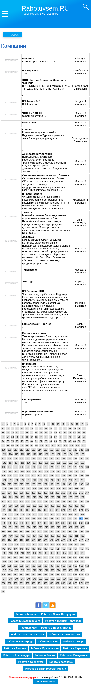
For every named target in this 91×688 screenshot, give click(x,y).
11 (48, 424)
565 (45, 583)
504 (27, 566)
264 (69, 493)
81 (36, 441)
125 (16, 454)
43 (27, 433)
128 (34, 454)
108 (3, 450)
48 (51, 433)
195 (3, 475)
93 (7, 445)
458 (11, 553)
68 (60, 437)
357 (15, 523)
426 (81, 540)
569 (69, 583)
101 (47, 445)
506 (39, 566)
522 (46, 570)
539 (63, 574)
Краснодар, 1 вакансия (80, 201)
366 (69, 523)
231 (45, 484)
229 (33, 484)
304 (46, 506)
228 (27, 484)
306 (58, 506)
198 (21, 475)
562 (27, 583)
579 (40, 587)
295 (81, 501)
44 (31, 433)
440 (76, 544)
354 (86, 518)
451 (57, 549)
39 (7, 433)
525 (64, 570)
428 (4, 544)
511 (69, 566)
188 (46, 471)
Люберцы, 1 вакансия (80, 60)
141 (27, 458)
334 (52, 514)
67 (55, 437)
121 (81, 450)
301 (28, 506)
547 (22, 579)
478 (45, 557)
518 (22, 570)
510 (63, 566)
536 (45, 574)
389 (33, 531)
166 (3, 467)
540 (69, 574)
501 (9, 566)
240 (11, 488)
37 (84, 428)
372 (16, 527)
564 (39, 583)
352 (75, 518)
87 (65, 441)
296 (87, 501)
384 (3, 531)
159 (46, 463)
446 (27, 549)
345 (33, 518)
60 (22, 437)
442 (3, 549)
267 (87, 493)
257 (27, 493)
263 (63, 493)
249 (64, 488)
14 (62, 424)
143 (39, 458)
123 (4, 454)
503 (21, 566)
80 (31, 441)
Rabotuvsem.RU (45, 8)
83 (46, 441)
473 (15, 557)
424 (69, 540)
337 (70, 514)
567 (57, 583)
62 (31, 437)
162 (64, 463)
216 (40, 480)
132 (58, 454)
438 (64, 544)
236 (75, 484)
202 (45, 475)
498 (76, 561)
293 (69, 501)
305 (52, 506)
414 (9, 540)
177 (69, 467)
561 (21, 583)
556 (76, 579)
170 (27, 467)
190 (58, 471)
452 (63, 549)
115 (45, 450)
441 (82, 544)
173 (45, 467)
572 (87, 583)
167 (9, 467)
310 (82, 506)
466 (58, 553)
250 (70, 488)
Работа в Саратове (75, 648)
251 (76, 488)
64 (41, 437)
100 (41, 445)
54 (79, 433)
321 (63, 510)
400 (11, 536)
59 (17, 437)
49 (55, 433)
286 (27, 501)
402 (22, 536)
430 (16, 544)
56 (3, 437)
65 (46, 437)
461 (28, 553)
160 (52, 463)
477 (39, 557)
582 (58, 587)
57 (7, 437)
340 (3, 518)
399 (4, 536)
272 (28, 497)
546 (16, 579)
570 (75, 583)
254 (9, 493)
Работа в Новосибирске (56, 627)
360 (33, 523)
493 (46, 561)
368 (81, 523)
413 (3, 540)
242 (22, 488)
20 (3, 428)
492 (40, 561)
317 (39, 510)
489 (22, 561)
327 (11, 514)
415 (15, 540)
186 (34, 471)
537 (51, 574)
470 (82, 553)
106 (77, 445)
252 (82, 488)
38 (3, 433)
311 (3, 510)
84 (51, 441)
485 (87, 557)
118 (63, 450)
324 (81, 510)
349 (57, 518)
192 (70, 471)
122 (87, 450)
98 (31, 445)
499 (82, 561)
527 (76, 570)
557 (82, 579)
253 (3, 493)
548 (28, 579)
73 (84, 437)
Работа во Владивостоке (64, 634)
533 (27, 574)
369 (87, 523)
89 (74, 441)
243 (28, 488)
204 (57, 475)
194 (82, 471)
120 (75, 450)
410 (70, 536)
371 (11, 527)
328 (16, 514)
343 (21, 518)
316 (33, 510)
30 (51, 428)
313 (15, 510)
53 (74, 433)
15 (67, 424)
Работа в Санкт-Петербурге (58, 614)
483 (75, 557)
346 (39, 518)
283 (9, 501)
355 (3, 523)
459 (16, 553)
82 (41, 441)
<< (3, 424)
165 (82, 463)
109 (9, 450)
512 (75, 566)
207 (75, 475)
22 (12, 428)
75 (7, 441)
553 (58, 579)
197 (15, 475)
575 (16, 587)
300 (22, 506)
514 (87, 566)
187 (40, 471)
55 (84, 433)
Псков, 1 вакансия (80, 325)
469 (76, 553)
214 (28, 480)
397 (81, 531)
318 (45, 510)
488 (16, 561)
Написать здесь (45, 681)
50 (60, 433)
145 (51, 458)
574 (11, 587)
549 (34, 579)
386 (15, 531)
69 (65, 437)
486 (4, 561)
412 (82, 536)
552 (52, 579)
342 (15, 518)
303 (40, 506)
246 (46, 488)
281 (82, 497)
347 (45, 518)
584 (70, 587)
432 (28, 544)
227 (21, 484)
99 (36, 445)
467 (64, 553)
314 (21, 510)
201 (39, 475)
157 (34, 463)
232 (51, 484)
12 (53, 424)
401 (16, 536)
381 (70, 527)
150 (81, 458)
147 (63, 458)
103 (59, 445)
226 (15, 484)
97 (27, 445)
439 (70, 544)
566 (51, 583)
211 (11, 480)
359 (27, 523)
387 (21, 531)
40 (12, 433)
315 (27, 510)
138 (9, 458)
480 (57, 557)
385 (9, 531)
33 (65, 428)
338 (76, 514)
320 (57, 510)
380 (64, 527)
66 (51, 437)
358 (21, 523)
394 (63, 531)
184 (22, 471)
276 (52, 497)
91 (84, 441)
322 (69, 510)
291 (57, 501)
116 (51, 450)
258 (33, 493)
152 (4, 463)
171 (33, 467)
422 (57, 540)
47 (46, 433)
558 (3, 583)
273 (34, 497)
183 (16, 471)
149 (75, 458)
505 (33, 566)
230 (39, 484)
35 (74, 428)
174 (51, 467)
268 (4, 497)
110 (15, 450)
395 (69, 531)
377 (46, 527)
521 (40, 570)
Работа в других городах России (45, 668)
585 (76, 587)
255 (15, 493)
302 (34, 506)
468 (70, 553)
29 (46, 428)
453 (69, 549)
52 (69, 433)
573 (4, 587)
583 (64, 587)
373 (22, 527)
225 (9, 484)
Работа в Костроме (61, 661)
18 (82, 424)
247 (52, 488)
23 (17, 428)
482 (69, 557)
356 (9, 523)
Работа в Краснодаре (16, 655)
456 (87, 549)
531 (15, 574)
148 (69, 458)
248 (58, 488)
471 (3, 557)
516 (11, 570)
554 (64, 579)
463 (40, 553)
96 (22, 445)
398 (87, 531)
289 (45, 501)
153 (11, 463)
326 (4, 514)
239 (4, 488)
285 (21, 501)
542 (81, 574)
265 (75, 493)
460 (22, 553)
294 (75, 501)
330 (28, 514)
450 (51, 549)
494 (52, 561)
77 (17, 441)
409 (64, 536)
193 (76, 471)
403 (28, 536)
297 (4, 506)
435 (46, 544)
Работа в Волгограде (20, 641)
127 (28, 454)
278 (64, 497)
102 (53, 445)
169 (21, 467)
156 (28, 463)
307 (64, 506)
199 (27, 475)
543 (87, 574)
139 (15, 458)
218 (52, 480)
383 (82, 527)
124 (11, 454)
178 (75, 467)
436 (52, 544)
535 (39, 574)
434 (40, 544)
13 (58, 424)
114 (39, 450)
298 (11, 506)
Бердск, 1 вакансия (80, 102)
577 (28, 587)
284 (15, 501)
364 (57, 523)
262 (57, 493)
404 (34, 536)
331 (34, 514)
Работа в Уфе (28, 627)
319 (51, 510)
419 (39, 540)
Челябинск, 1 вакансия (80, 72)
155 (22, 463)
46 (41, 433)
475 (27, 557)
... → (52, 61)
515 (4, 570)
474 (21, 557)
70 (69, 437)
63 (36, 437)
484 (81, 557)
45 (36, 433)
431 (22, 544)
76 (12, 441)
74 (3, 441)
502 (15, 566)
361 (39, 523)
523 (52, 570)
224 (3, 484)
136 (82, 454)
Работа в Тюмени (15, 648)
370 (4, 527)
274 (40, 497)
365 (63, 523)
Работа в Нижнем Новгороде (63, 620)
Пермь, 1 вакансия (80, 283)
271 (22, 497)
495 (58, 561)
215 (34, 480)
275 (46, 497)
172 (39, 467)
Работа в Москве (26, 614)
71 (74, 437)
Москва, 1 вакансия (80, 114)
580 (46, 587)
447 (33, 549)
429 (11, 544)
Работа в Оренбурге (31, 661)
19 (86, 424)
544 (4, 579)
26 (31, 428)
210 (4, 480)
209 (87, 475)
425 (75, 540)
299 (16, 506)
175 (57, 467)
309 (76, 506)
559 (9, 583)
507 (45, 566)
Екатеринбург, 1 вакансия (80, 87)
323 (75, 510)
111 (21, 450)
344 (27, 518)
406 (46, 536)
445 (21, 549)
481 (63, 557)
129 (40, 454)
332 (40, 514)
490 (28, 561)
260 (45, 493)
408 (58, 536)
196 (9, 475)
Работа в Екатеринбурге (25, 620)
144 (45, 458)
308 (70, 506)
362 (45, 523)
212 (16, 480)
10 (43, 424)
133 (64, 454)
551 (46, 579)
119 (69, 450)
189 (52, 471)
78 (22, 441)
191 (64, 471)
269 (11, 497)
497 (70, 561)
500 (3, 566)
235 (69, 484)
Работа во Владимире (74, 655)
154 (16, 463)
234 (63, 484)
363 (51, 523)
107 (83, 445)
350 (63, 518)
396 (75, 531)
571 (81, 583)
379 (58, 527)
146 (57, 458)
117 (57, 450)
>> (3, 592)
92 (3, 445)
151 (87, 458)
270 (16, 497)
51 (65, 433)
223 (82, 480)
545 (11, 579)
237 (81, 484)
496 (64, 561)
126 (22, 454)
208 (81, 475)
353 (81, 518)
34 (69, 428)
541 (75, 574)
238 (87, 484)
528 (82, 570)
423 (63, 540)
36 (79, 428)
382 (76, 527)
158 (40, 463)
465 (52, 553)
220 (64, 480)
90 (79, 441)
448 (39, 549)
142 (33, 458)
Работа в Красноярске (45, 648)
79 (27, 441)
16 (72, 424)
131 (52, 454)
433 (34, 544)
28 (41, 428)
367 (75, 523)
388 (27, 531)
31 (55, 428)
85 (55, 441)
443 (9, 549)
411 (76, 536)
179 (81, 467)
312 (9, 510)
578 (34, 587)
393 (57, 531)
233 (57, 484)
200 (33, 475)
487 (11, 561)
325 (87, 510)
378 (52, 527)
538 (57, 574)
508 (51, 566)
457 (4, 553)
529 (3, 574)
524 (58, 570)
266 (81, 493)
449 (45, 549)
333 (46, 514)
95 (17, 445)
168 (15, 467)
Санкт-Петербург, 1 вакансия (80, 222)
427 (87, 540)
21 (7, 428)
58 (12, 437)
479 (51, 557)
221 (70, 480)
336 (64, 514)
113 (33, 450)
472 (9, 557)
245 (40, 488)
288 (39, 501)
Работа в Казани (48, 641)
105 (71, 445)
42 (22, 433)
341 (9, 518)
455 (81, 549)
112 (27, 450)
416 (21, 540)
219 (58, 480)
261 (51, 493)
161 (58, 463)
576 (22, 587)
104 (65, 445)
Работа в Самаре (73, 641)
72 (79, 437)
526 (70, 570)
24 (22, 428)
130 (46, 454)
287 (33, 501)
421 (51, 540)
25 (27, 428)
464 (46, 553)
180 (87, 467)
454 (75, 549)
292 (63, 501)
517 (16, 570)
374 (28, 527)
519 (28, 570)
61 (27, 437)
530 (9, 574)
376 (40, 527)
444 (15, 549)
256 (21, 493)
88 (69, 441)
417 (27, 540)
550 (40, 579)
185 (28, 471)
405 (40, 536)
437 (58, 544)
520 (34, 570)
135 (76, 454)
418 (33, 540)
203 (51, 475)
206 (69, 475)
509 (57, 566)
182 (11, 471)
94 (12, 445)
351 (69, 518)
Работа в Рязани (45, 655)
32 (60, 428)
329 (22, 514)
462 (34, 553)
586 (82, 587)
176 (63, 467)
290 (51, 501)
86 (60, 441)
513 (81, 566)
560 (15, 583)
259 (39, 493)
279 (70, 497)
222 (76, 480)
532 (21, 574)
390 (39, 531)
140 (21, 458)
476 (33, 557)
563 (33, 583)
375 (34, 527)
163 (70, 463)
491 (34, 561)
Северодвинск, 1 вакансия (80, 140)
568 (63, 583)
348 (51, 518)
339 (82, 514)
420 (45, 540)
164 (76, 463)
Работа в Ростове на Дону (27, 634)
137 (3, 458)
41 (17, 433)
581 (52, 587)
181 (4, 471)
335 (58, 514)
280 (76, 497)
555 (70, 579)
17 (77, 424)
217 (46, 480)
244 (34, 488)
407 (52, 536)
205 (63, 475)
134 (70, 454)
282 (3, 501)
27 (36, 428)
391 (45, 531)
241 (16, 488)
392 (51, 531)
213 (22, 480)
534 (33, 574)
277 (58, 497)
